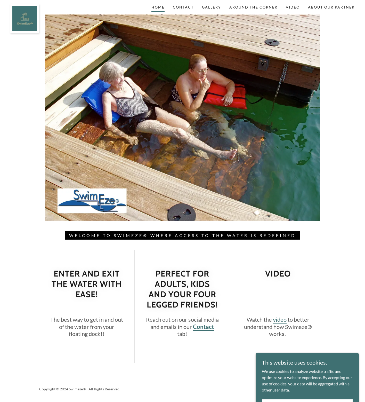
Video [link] (293, 7)
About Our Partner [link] (331, 7)
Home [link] (158, 7)
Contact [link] (183, 7)
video (280, 319)
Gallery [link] (211, 7)
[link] (24, 6)
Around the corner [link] (253, 7)
